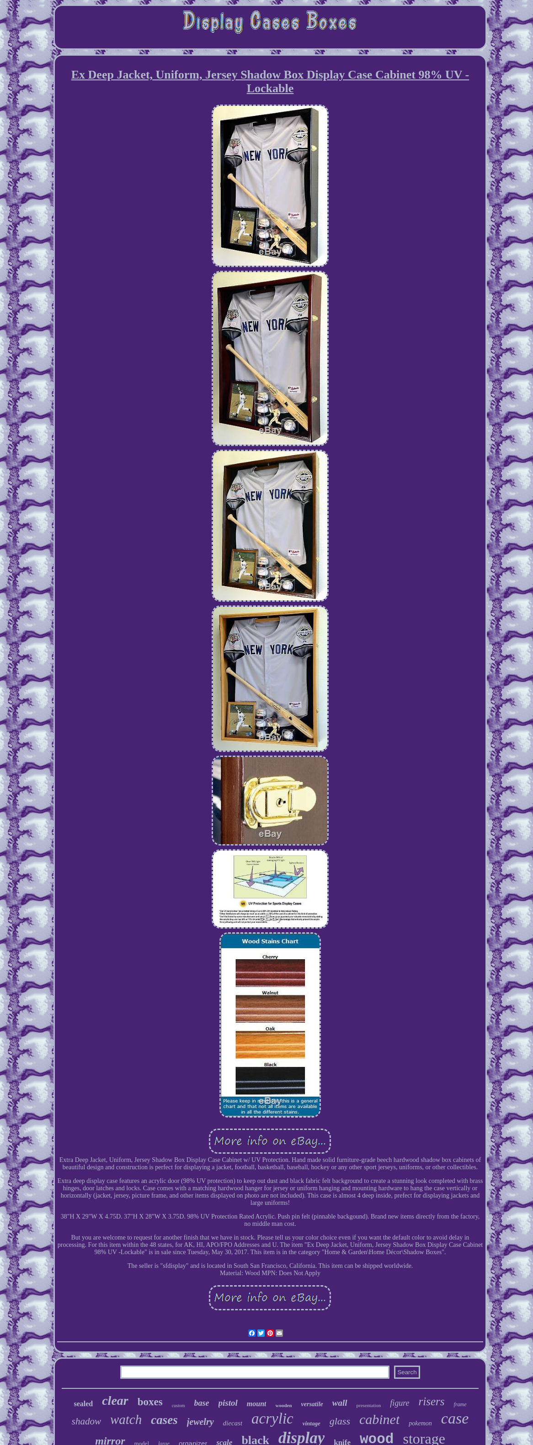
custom (178, 1405)
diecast (233, 1423)
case (455, 1418)
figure (399, 1403)
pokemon (420, 1423)
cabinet (379, 1419)
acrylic (272, 1418)
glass (340, 1421)
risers (432, 1401)
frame (460, 1404)
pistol (228, 1403)
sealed (83, 1404)
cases (164, 1420)
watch (126, 1419)
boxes (150, 1402)
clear (115, 1400)
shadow (86, 1421)
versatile (312, 1404)
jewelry (200, 1422)
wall (339, 1403)
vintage (311, 1423)
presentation (369, 1405)
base (201, 1403)
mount (256, 1404)
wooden (283, 1405)
